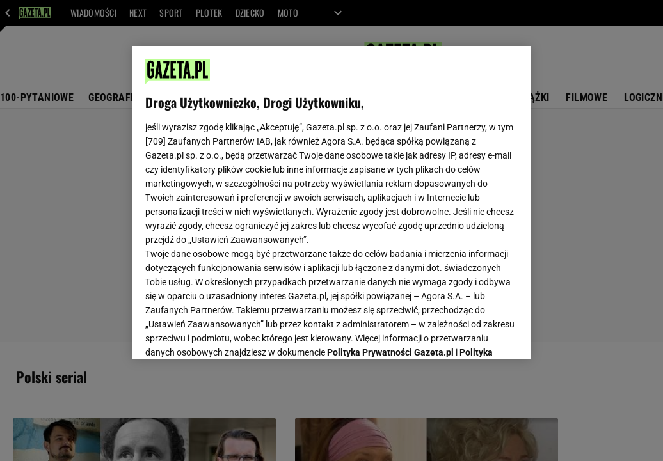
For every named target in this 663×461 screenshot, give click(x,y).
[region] (331, 202)
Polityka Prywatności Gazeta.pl (390, 190)
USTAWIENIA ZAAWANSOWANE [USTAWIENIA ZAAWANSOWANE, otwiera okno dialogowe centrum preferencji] (229, 334)
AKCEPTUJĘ (475, 334)
